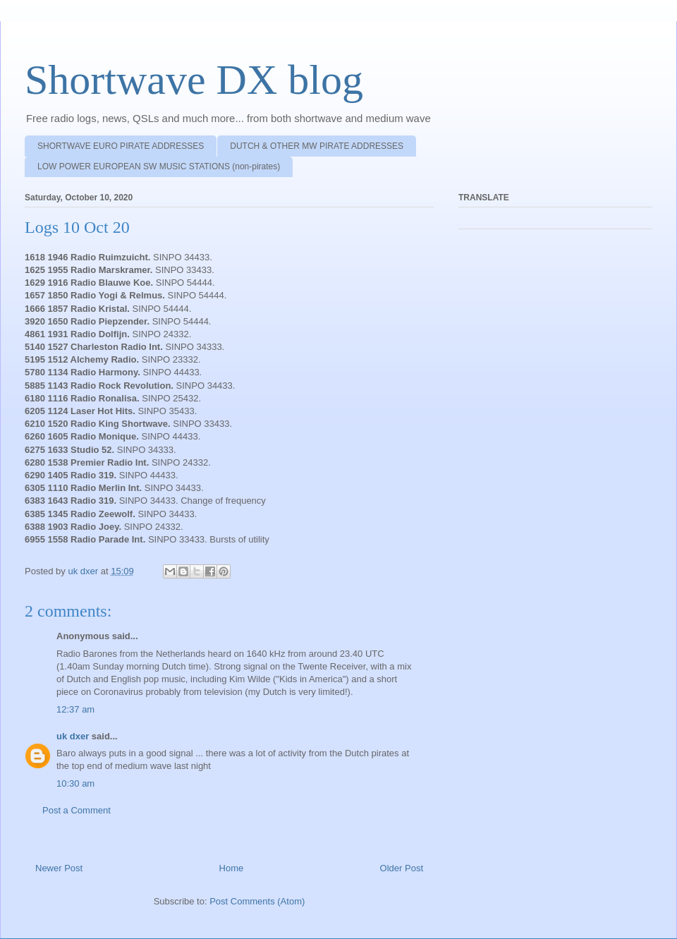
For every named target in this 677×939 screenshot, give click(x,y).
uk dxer (72, 736)
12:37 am (75, 709)
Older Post (401, 868)
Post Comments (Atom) (257, 901)
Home (231, 868)
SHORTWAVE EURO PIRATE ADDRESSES (120, 146)
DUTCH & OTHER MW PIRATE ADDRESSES (316, 146)
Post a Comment (76, 810)
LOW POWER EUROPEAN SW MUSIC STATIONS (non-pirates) (158, 166)
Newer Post (59, 868)
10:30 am (75, 783)
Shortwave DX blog (194, 79)
